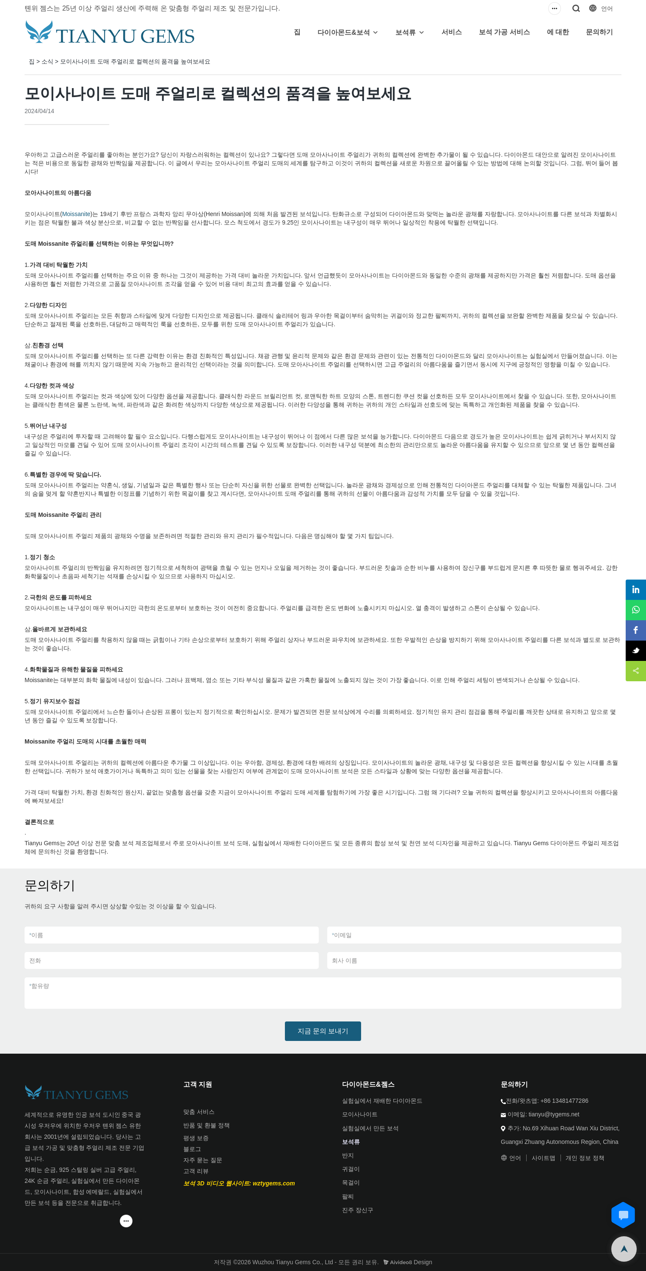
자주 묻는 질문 (202, 1160)
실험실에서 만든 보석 (370, 1128)
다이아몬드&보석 (343, 32)
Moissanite (76, 214)
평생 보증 (196, 1138)
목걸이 (351, 1182)
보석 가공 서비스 (504, 32)
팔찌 (348, 1196)
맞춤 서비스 (199, 1111)
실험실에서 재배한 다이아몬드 (382, 1100)
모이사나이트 (360, 1114)
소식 (47, 61)
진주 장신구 (357, 1210)
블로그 (192, 1149)
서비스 (452, 32)
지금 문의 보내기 (323, 1031)
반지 (348, 1155)
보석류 (405, 32)
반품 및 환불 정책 (206, 1125)
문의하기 (599, 32)
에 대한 (558, 32)
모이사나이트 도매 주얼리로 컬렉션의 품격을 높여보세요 (135, 61)
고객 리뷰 (196, 1171)
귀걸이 (351, 1169)
